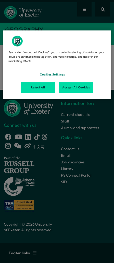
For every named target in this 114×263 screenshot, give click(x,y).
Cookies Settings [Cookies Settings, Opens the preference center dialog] (52, 74)
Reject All (38, 87)
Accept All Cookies (76, 87)
